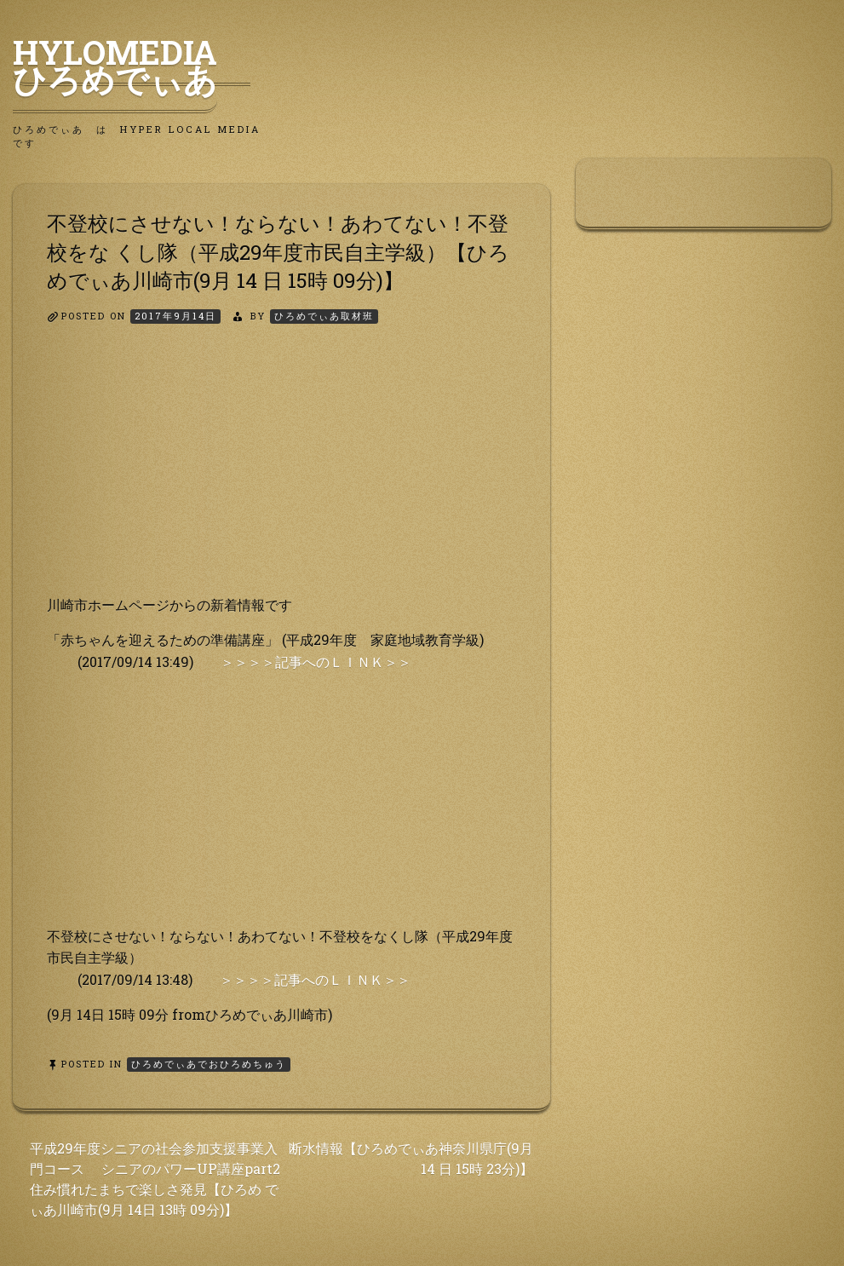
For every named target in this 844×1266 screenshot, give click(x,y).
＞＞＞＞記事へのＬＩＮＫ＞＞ (316, 661)
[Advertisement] (281, 474)
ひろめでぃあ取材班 (324, 315)
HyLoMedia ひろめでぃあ (131, 65)
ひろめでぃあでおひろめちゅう (208, 1063)
